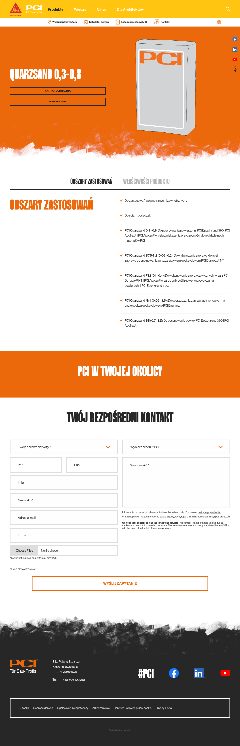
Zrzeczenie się (101, 708)
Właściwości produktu (146, 181)
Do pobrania (58, 101)
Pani (77, 465)
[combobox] (226, 9)
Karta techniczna (58, 91)
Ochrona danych (43, 708)
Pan (20, 465)
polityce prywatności (209, 512)
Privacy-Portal (164, 708)
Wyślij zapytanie (120, 583)
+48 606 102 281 (73, 679)
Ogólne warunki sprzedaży (72, 708)
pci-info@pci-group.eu (217, 516)
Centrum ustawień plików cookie (133, 708)
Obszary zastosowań (91, 181)
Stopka (24, 708)
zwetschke (127, 730)
